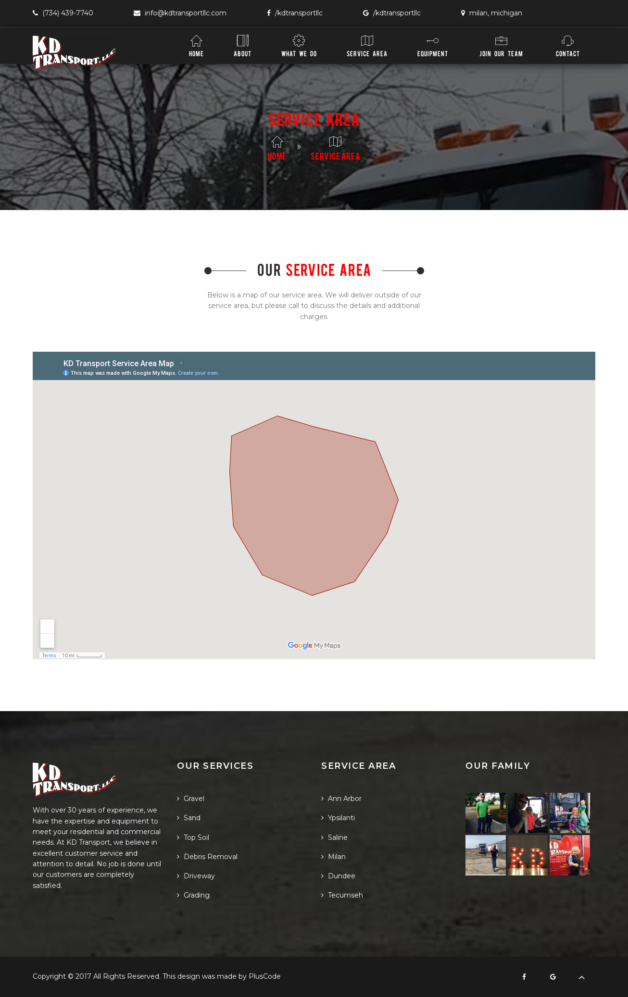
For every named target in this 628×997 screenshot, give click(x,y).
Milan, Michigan (491, 13)
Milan (333, 856)
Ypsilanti (338, 817)
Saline (334, 837)
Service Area (367, 46)
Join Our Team (501, 46)
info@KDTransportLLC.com (180, 13)
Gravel (190, 798)
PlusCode (265, 976)
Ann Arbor (341, 798)
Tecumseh (342, 895)
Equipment (432, 46)
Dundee (338, 876)
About (242, 46)
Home (196, 46)
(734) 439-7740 (63, 13)
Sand (189, 817)
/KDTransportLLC (295, 13)
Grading (193, 895)
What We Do (299, 46)
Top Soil (193, 837)
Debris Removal (207, 856)
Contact (568, 46)
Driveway (196, 876)
